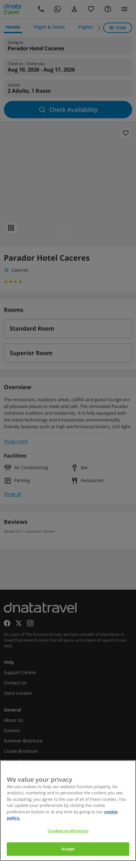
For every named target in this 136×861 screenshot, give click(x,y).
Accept (68, 849)
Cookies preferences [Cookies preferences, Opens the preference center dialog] (68, 831)
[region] (68, 810)
